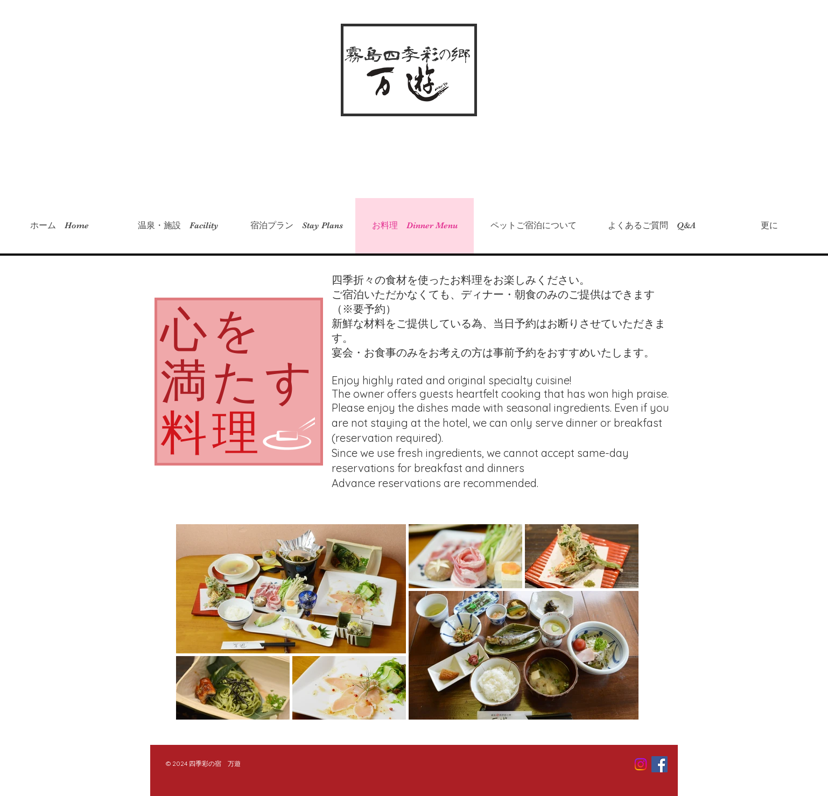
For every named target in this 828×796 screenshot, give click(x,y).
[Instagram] (641, 764)
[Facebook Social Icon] (659, 764)
